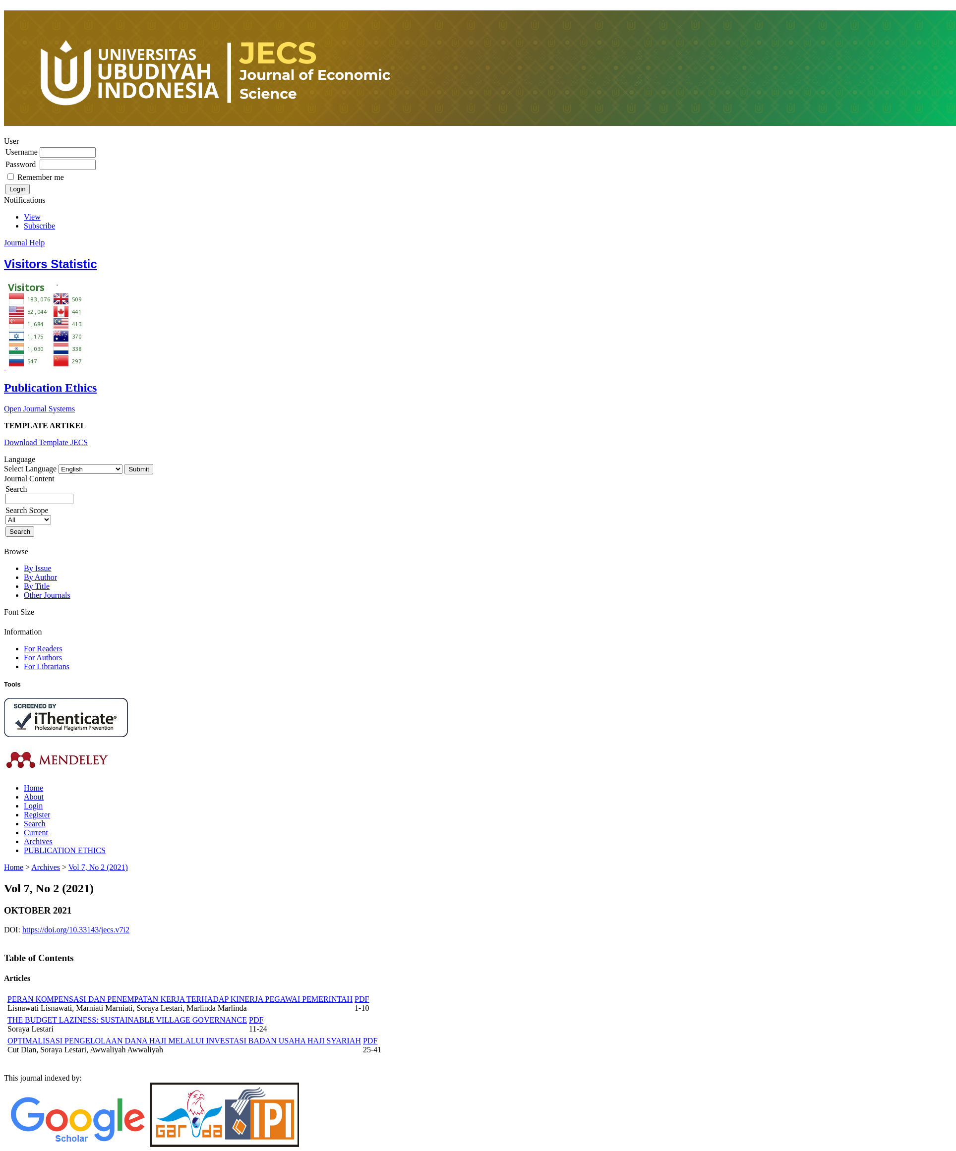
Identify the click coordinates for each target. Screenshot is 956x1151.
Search (35, 823)
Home (33, 788)
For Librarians (46, 666)
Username (21, 152)
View (32, 217)
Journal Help (24, 242)
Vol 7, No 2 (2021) (98, 867)
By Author (40, 577)
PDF (362, 999)
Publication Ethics (50, 387)
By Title (37, 586)
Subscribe (39, 226)
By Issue (38, 568)
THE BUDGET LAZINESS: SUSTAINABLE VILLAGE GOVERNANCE (127, 1020)
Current (36, 832)
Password (20, 164)
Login (33, 806)
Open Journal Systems (39, 408)
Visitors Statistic (50, 264)
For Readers (43, 648)
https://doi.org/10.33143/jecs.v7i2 (75, 929)
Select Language (30, 468)
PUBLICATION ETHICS (65, 850)
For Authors (43, 657)
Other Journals (47, 595)
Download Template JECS (46, 442)
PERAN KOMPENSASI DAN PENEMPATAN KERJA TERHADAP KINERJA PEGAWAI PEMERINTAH (180, 999)
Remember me (40, 177)
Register (37, 814)
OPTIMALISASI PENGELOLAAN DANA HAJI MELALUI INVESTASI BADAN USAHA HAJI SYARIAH (184, 1040)
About (34, 797)
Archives (38, 841)
